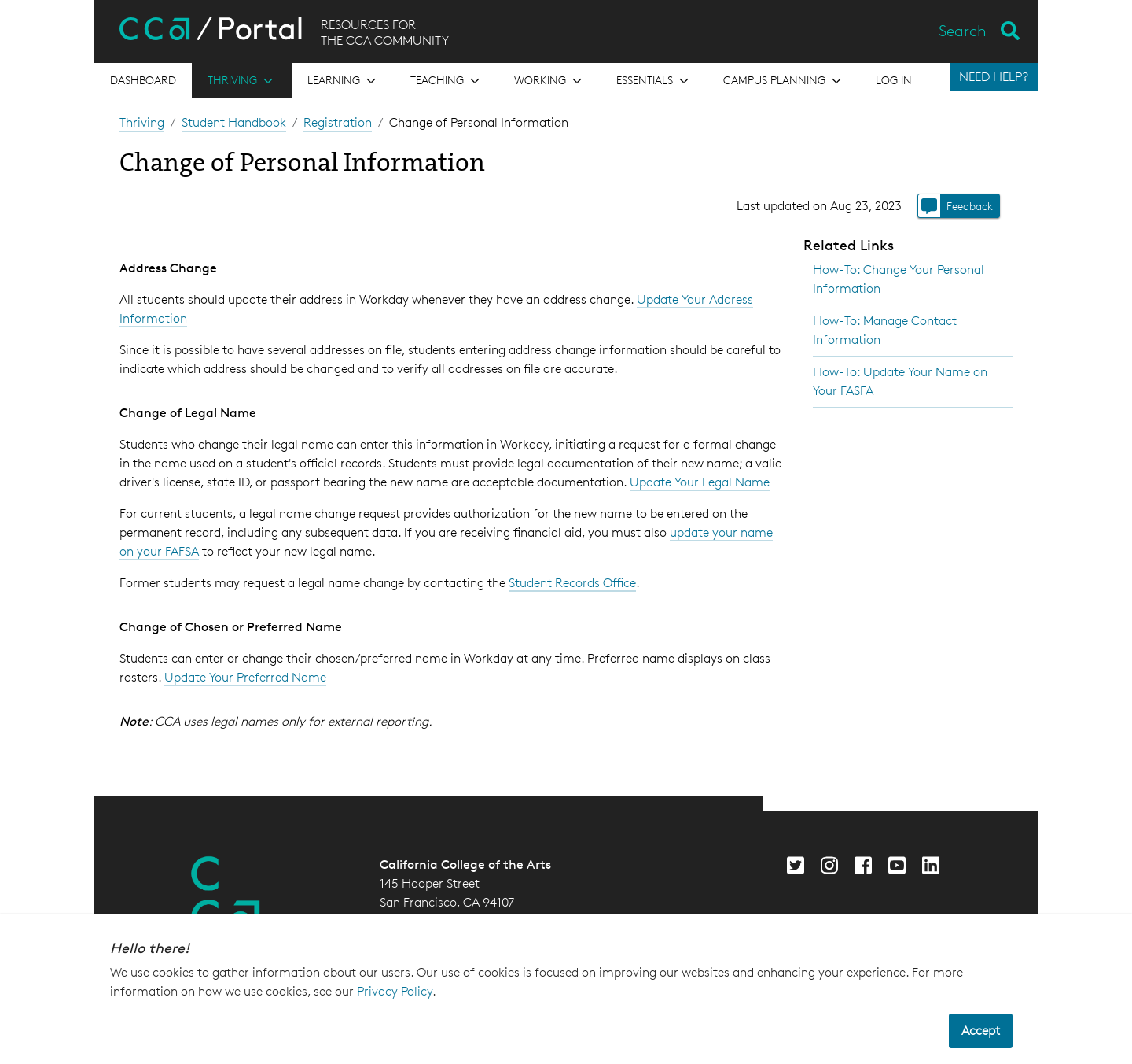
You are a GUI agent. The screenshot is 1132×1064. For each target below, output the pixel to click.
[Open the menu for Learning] (343, 80)
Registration (337, 122)
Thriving (141, 122)
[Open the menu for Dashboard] (143, 80)
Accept (980, 1030)
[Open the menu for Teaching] (446, 80)
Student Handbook (234, 122)
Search (963, 30)
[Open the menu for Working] (549, 80)
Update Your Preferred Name (245, 677)
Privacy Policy (394, 991)
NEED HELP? (993, 76)
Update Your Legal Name (700, 482)
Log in (894, 80)
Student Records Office (572, 582)
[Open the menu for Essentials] (654, 80)
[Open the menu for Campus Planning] (784, 80)
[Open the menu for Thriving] (242, 80)
